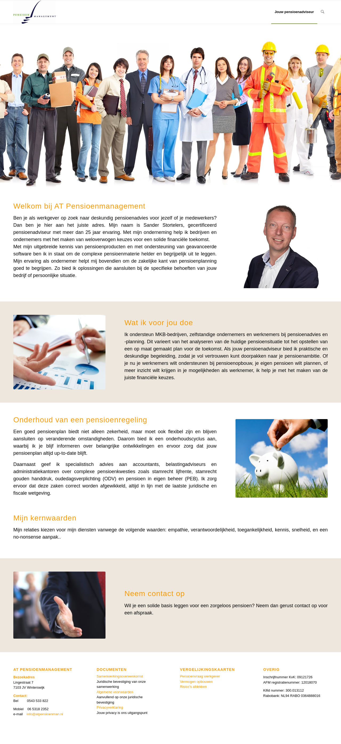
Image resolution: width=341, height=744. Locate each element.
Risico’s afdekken (193, 687)
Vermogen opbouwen (196, 682)
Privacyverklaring (110, 707)
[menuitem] (294, 12)
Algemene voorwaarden (115, 692)
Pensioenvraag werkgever (200, 676)
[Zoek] (322, 12)
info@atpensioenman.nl (45, 714)
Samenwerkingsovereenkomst (120, 676)
